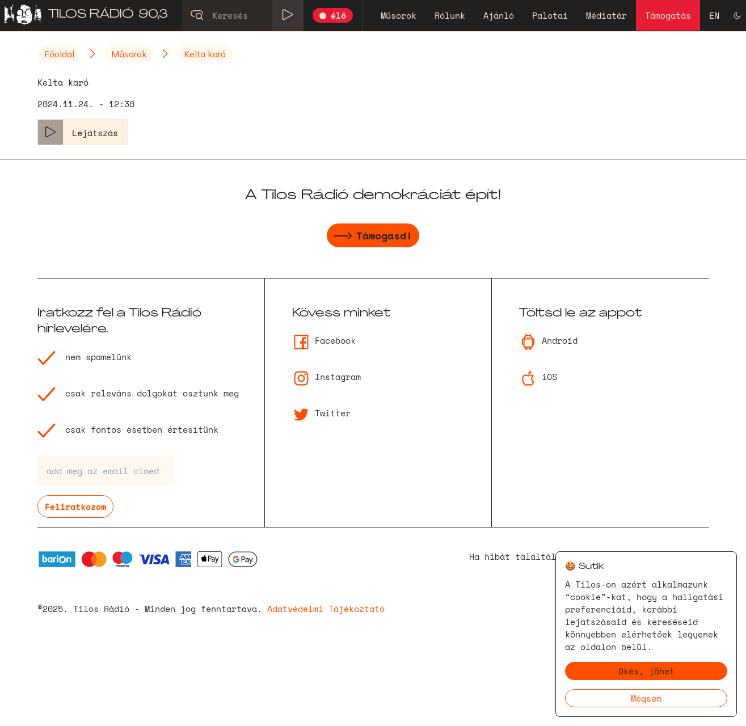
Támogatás (668, 15)
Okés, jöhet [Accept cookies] (646, 671)
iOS (538, 376)
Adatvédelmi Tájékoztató (326, 608)
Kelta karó (205, 54)
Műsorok (398, 15)
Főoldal (59, 54)
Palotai (550, 15)
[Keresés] (242, 15)
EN (714, 15)
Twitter (321, 413)
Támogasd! (373, 237)
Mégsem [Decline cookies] (646, 698)
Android (548, 340)
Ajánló (498, 15)
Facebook (324, 340)
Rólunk (450, 15)
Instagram (326, 376)
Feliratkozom (75, 506)
